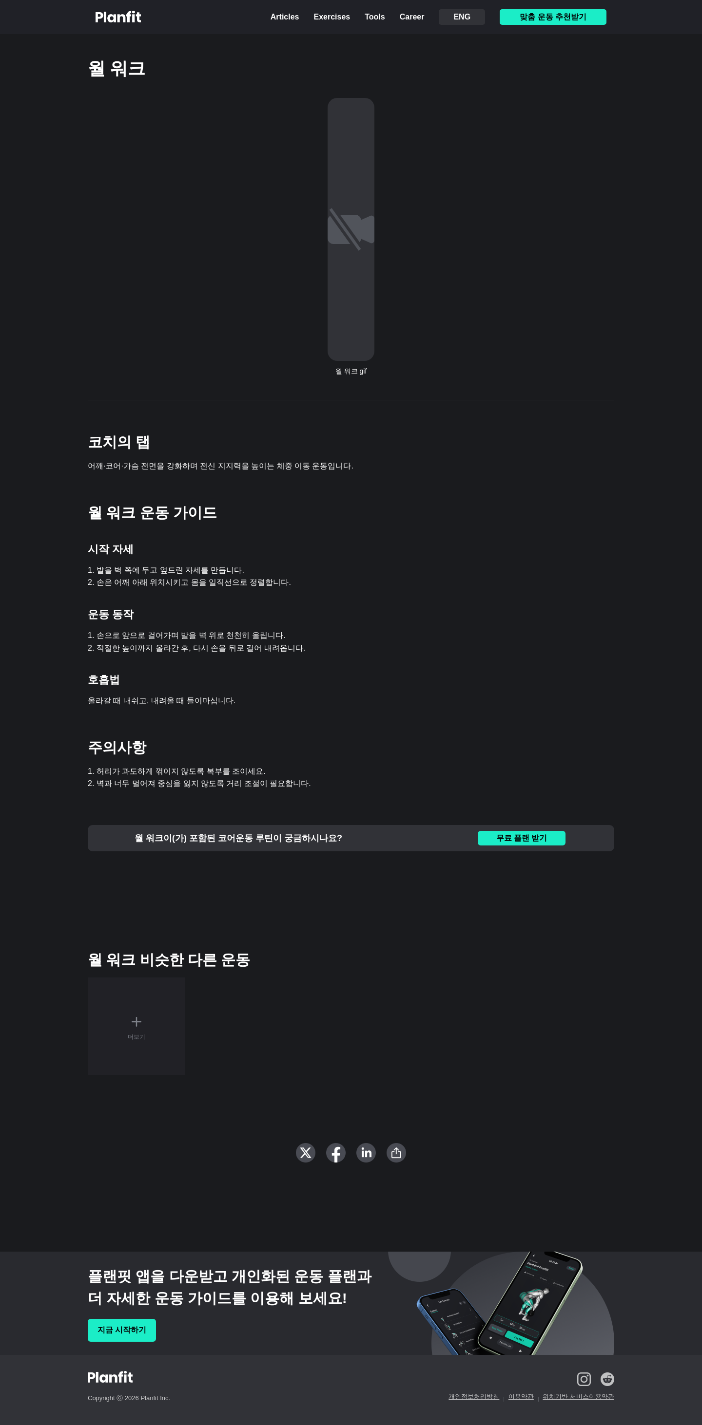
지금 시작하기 (122, 1330)
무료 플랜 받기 (521, 838)
